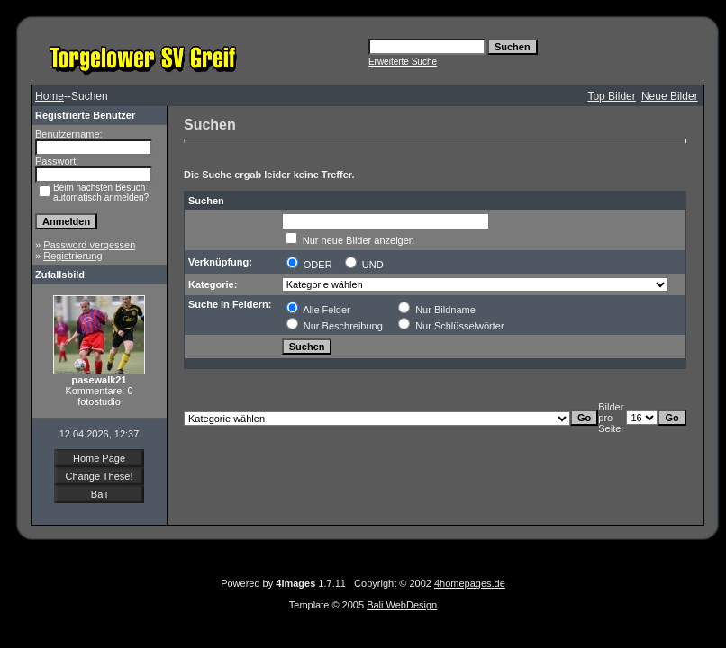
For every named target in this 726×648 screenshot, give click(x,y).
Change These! (98, 476)
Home (49, 96)
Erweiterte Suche (402, 62)
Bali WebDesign (402, 604)
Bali (99, 494)
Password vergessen (89, 244)
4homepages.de (469, 583)
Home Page (99, 458)
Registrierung (72, 255)
